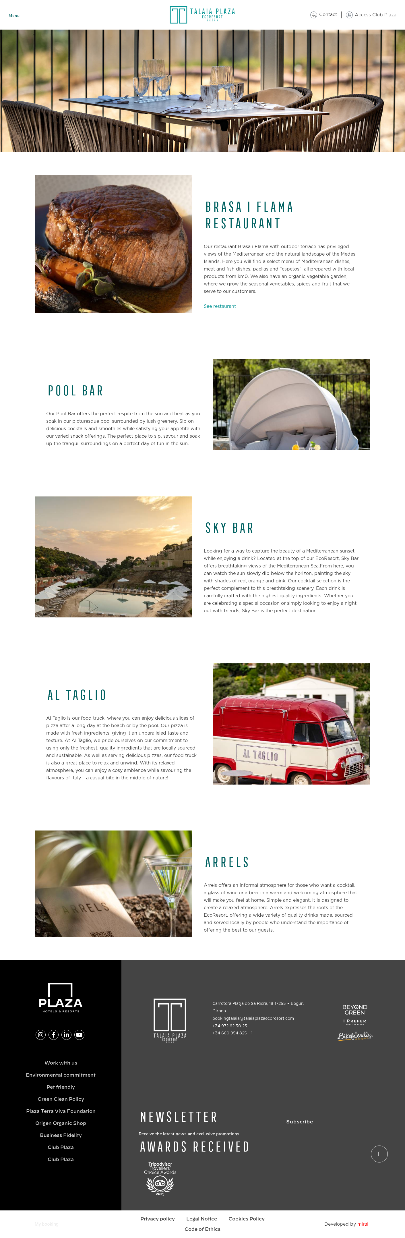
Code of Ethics (202, 1229)
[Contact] (313, 14)
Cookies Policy (246, 1219)
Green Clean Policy (61, 1099)
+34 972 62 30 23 (229, 1026)
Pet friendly (60, 1087)
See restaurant (220, 306)
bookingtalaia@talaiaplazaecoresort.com (253, 1019)
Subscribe (299, 1122)
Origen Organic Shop (60, 1123)
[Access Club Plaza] (349, 14)
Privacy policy (157, 1219)
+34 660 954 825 (229, 1033)
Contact (328, 14)
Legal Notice (201, 1219)
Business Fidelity (61, 1135)
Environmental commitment (61, 1075)
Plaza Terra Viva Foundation (61, 1111)
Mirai (362, 1224)
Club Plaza (61, 1147)
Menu (14, 16)
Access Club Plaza (375, 15)
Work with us (60, 1063)
